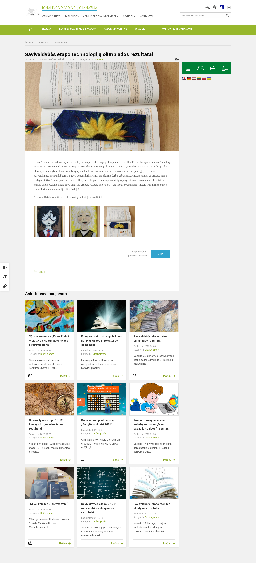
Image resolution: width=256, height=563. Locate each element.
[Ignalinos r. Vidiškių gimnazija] (33, 11)
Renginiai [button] (140, 29)
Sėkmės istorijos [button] (115, 29)
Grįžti (42, 271)
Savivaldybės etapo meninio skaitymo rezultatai (152, 506)
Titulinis (29, 42)
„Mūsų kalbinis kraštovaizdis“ (48, 504)
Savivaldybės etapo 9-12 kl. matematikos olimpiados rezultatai (99, 508)
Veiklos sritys (51, 16)
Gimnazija (129, 16)
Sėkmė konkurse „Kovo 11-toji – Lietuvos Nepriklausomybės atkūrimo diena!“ (49, 340)
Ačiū (160, 254)
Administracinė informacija (101, 16)
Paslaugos (72, 16)
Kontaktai (146, 16)
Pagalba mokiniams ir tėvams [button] (78, 29)
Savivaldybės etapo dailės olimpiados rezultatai (150, 338)
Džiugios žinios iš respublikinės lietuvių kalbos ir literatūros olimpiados (101, 340)
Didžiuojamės (60, 42)
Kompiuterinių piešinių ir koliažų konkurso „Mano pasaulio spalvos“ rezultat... (152, 424)
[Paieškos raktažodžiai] (205, 15)
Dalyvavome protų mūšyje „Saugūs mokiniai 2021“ (98, 422)
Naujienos (43, 42)
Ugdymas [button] (45, 29)
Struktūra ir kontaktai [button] (177, 29)
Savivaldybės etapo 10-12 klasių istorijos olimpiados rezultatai (46, 424)
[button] (207, 7)
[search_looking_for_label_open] (227, 15)
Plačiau (63, 376)
